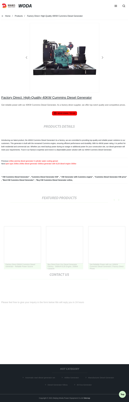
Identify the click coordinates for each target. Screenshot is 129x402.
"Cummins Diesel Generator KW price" (110, 177)
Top (122, 394)
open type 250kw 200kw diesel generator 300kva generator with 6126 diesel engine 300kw (40, 164)
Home (7, 16)
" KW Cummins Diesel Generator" (15, 177)
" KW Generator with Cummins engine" (76, 177)
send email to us (64, 113)
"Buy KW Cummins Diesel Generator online (54, 180)
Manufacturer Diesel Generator (102, 378)
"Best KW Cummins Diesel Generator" (18, 180)
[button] (116, 6)
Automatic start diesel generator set (41, 378)
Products (19, 16)
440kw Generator (72, 378)
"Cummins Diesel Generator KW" (45, 177)
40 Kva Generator (84, 385)
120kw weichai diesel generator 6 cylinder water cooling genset (33, 161)
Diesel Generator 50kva (58, 385)
